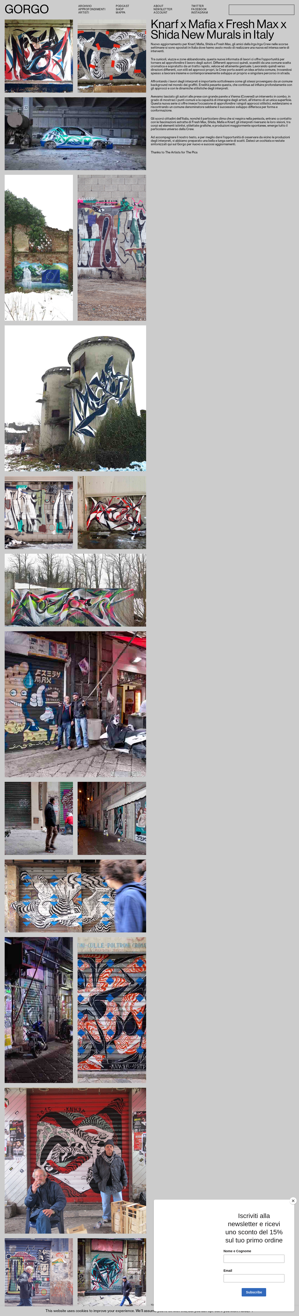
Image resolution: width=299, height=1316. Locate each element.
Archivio (85, 6)
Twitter (197, 6)
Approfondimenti (92, 9)
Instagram (199, 12)
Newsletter (163, 9)
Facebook (199, 9)
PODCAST (122, 6)
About (159, 6)
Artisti (83, 12)
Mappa (121, 12)
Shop (120, 9)
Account (161, 12)
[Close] (293, 1205)
